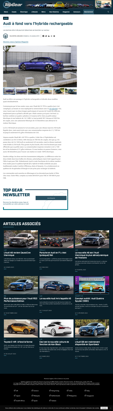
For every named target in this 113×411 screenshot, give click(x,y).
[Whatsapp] (51, 36)
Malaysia (36, 396)
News (6, 12)
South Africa (20, 401)
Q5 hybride (53, 109)
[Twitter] (46, 36)
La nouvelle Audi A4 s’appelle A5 (55, 298)
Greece (36, 391)
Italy (88, 391)
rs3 (5, 296)
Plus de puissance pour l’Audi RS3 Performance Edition (20, 300)
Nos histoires (54, 12)
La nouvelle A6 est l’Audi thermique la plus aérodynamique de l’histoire (91, 255)
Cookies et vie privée (63, 378)
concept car (79, 296)
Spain (35, 401)
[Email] (54, 36)
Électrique (24, 12)
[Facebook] (43, 36)
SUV (5, 339)
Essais (14, 12)
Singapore (90, 396)
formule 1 (42, 250)
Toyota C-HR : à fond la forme (18, 342)
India (70, 391)
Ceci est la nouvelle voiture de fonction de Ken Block (54, 343)
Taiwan (53, 401)
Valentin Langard (16, 36)
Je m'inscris (51, 198)
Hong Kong (55, 391)
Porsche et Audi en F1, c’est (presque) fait (52, 254)
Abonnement (88, 12)
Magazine (66, 12)
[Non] (111, 408)
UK (17, 391)
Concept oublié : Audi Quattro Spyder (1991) (89, 300)
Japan (18, 396)
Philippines (73, 396)
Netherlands (55, 396)
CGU (55, 378)
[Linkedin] (49, 36)
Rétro (43, 12)
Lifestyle (34, 12)
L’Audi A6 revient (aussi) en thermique (17, 254)
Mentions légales (48, 378)
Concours (76, 12)
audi (6, 18)
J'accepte (104, 408)
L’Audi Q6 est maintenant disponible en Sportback (87, 343)
